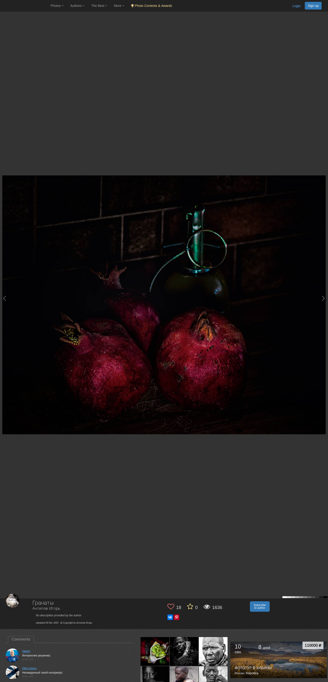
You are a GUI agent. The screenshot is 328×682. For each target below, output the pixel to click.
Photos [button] (57, 5)
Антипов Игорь (46, 608)
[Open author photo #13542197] (213, 651)
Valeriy (26, 651)
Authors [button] (77, 5)
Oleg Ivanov (29, 668)
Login (296, 6)
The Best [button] (99, 5)
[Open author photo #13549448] (155, 651)
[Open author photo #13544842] (184, 651)
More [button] (119, 5)
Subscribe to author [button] (260, 606)
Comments (21, 639)
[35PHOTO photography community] (25, 6)
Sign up (313, 5)
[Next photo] (323, 298)
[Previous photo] (4, 298)
